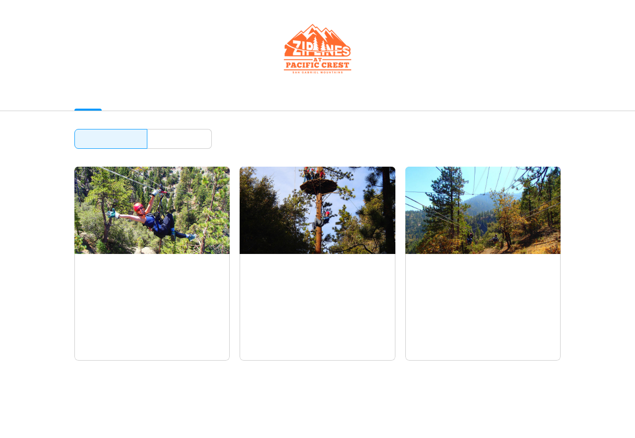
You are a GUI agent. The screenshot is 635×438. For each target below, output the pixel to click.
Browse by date (179, 138)
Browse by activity (111, 138)
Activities (90, 98)
